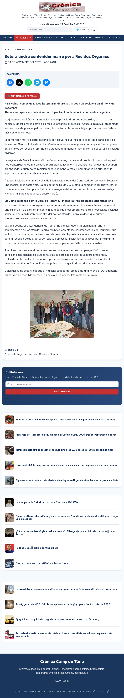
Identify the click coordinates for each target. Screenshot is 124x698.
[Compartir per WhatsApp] (28, 82)
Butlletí (100, 37)
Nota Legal (62, 681)
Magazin (85, 37)
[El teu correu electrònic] (62, 384)
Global (60, 37)
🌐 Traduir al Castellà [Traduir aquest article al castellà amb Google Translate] (22, 96)
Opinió (73, 37)
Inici (8, 49)
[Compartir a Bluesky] (46, 82)
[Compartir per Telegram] (37, 82)
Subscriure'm (62, 391)
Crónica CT (11, 349)
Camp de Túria (43, 37)
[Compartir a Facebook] (10, 82)
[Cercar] (69, 29)
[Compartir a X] (19, 82)
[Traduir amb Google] (82, 29)
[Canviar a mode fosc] (94, 29)
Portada (7, 37)
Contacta (115, 37)
